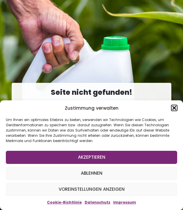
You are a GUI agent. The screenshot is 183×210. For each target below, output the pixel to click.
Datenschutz (97, 202)
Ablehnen (91, 173)
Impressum (124, 202)
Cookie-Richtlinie (64, 202)
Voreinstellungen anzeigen (92, 189)
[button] (174, 108)
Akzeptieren (91, 157)
